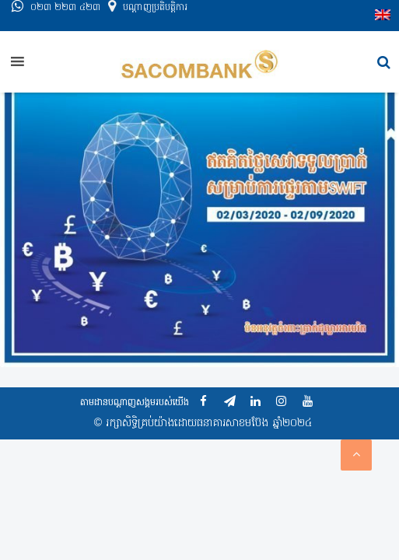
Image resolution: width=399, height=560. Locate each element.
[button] (383, 62)
